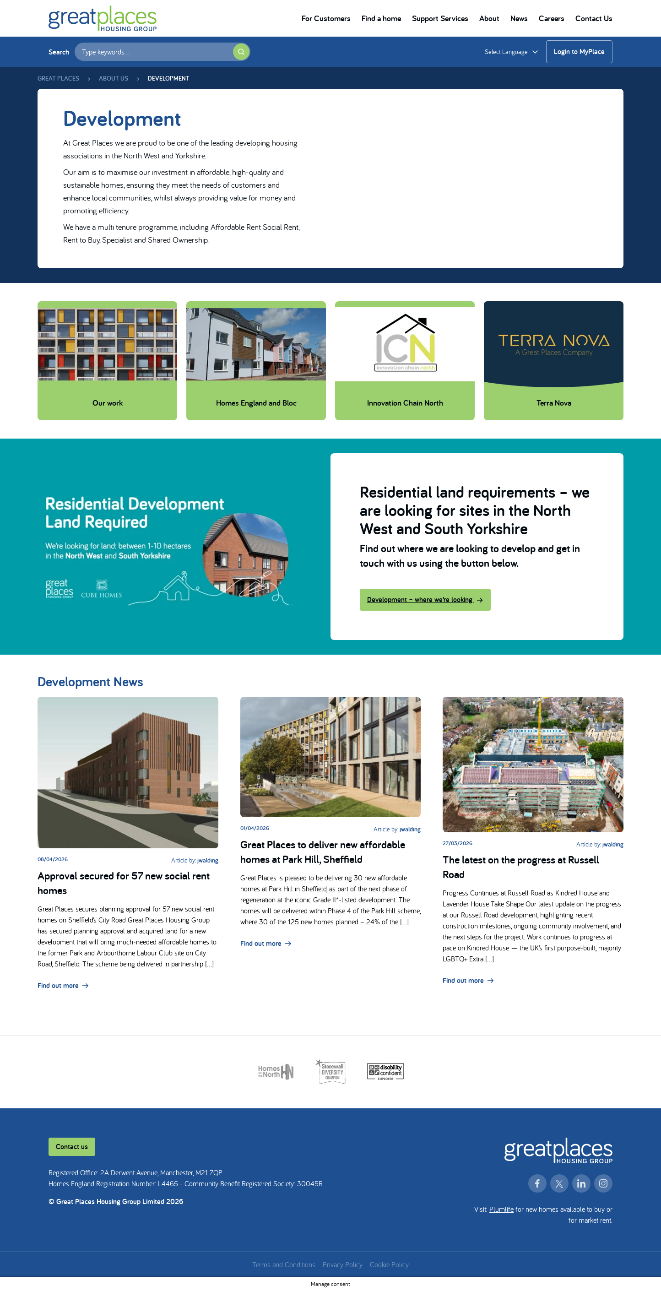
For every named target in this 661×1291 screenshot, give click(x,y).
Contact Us (593, 18)
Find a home (381, 18)
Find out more (63, 985)
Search (59, 52)
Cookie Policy (389, 1264)
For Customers (326, 18)
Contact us (72, 1146)
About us (113, 78)
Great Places (58, 78)
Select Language (506, 52)
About (489, 18)
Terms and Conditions (283, 1264)
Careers (551, 18)
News (519, 18)
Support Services (440, 18)
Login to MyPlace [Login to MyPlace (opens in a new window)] (579, 51)
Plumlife (501, 1209)
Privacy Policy (343, 1264)
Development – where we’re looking (425, 599)
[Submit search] (241, 51)
